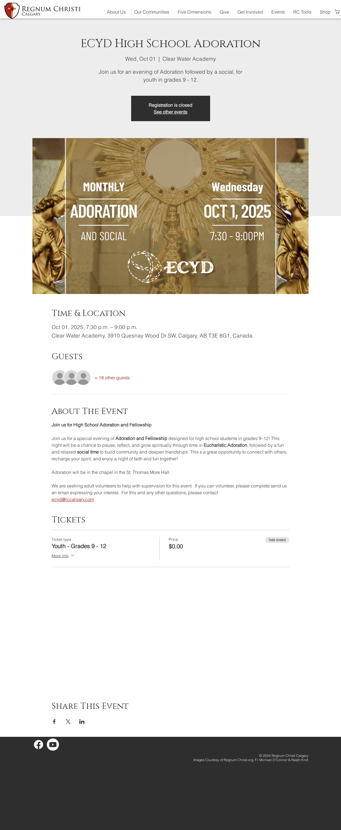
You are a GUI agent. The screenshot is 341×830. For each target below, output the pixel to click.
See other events (170, 112)
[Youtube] (53, 744)
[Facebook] (38, 744)
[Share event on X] (68, 721)
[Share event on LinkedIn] (82, 721)
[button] (116, 12)
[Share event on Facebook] (54, 721)
